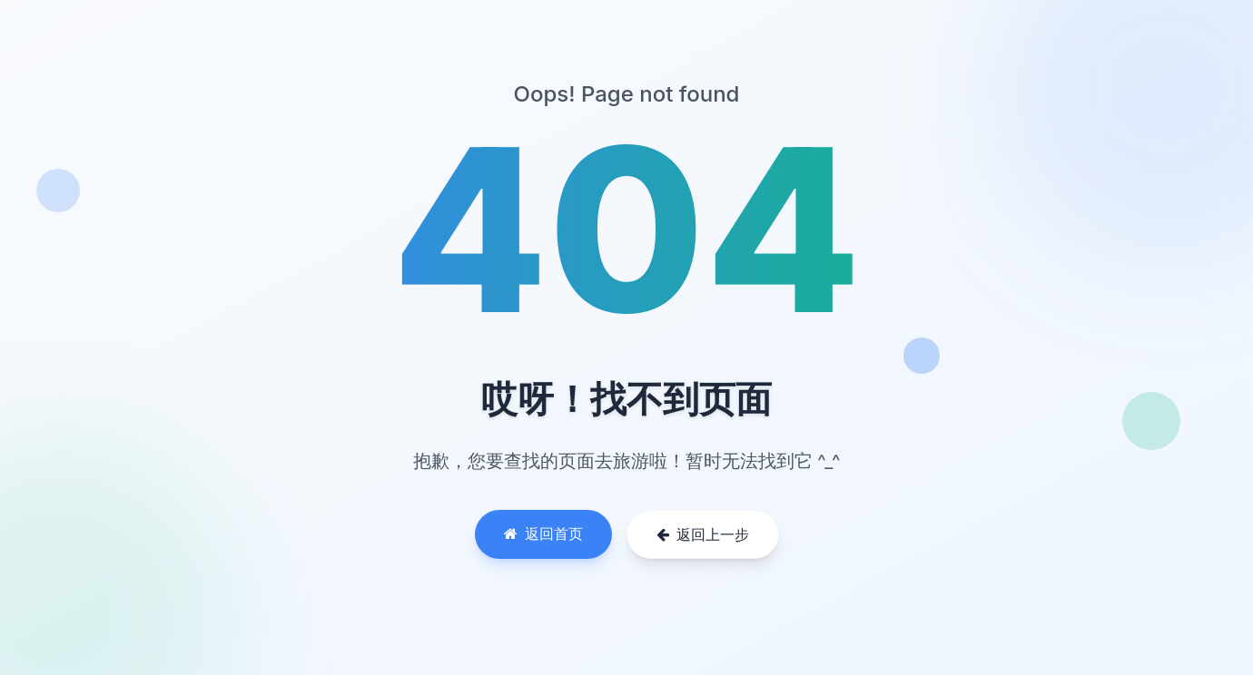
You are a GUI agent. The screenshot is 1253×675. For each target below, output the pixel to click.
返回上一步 (702, 534)
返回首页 (543, 533)
